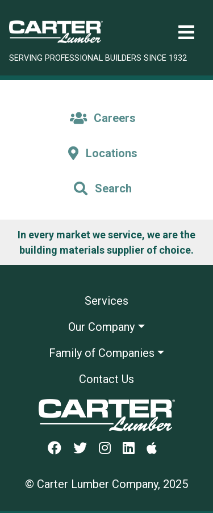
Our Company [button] (101, 327)
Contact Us (106, 379)
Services (106, 301)
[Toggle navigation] (186, 32)
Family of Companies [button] (101, 353)
